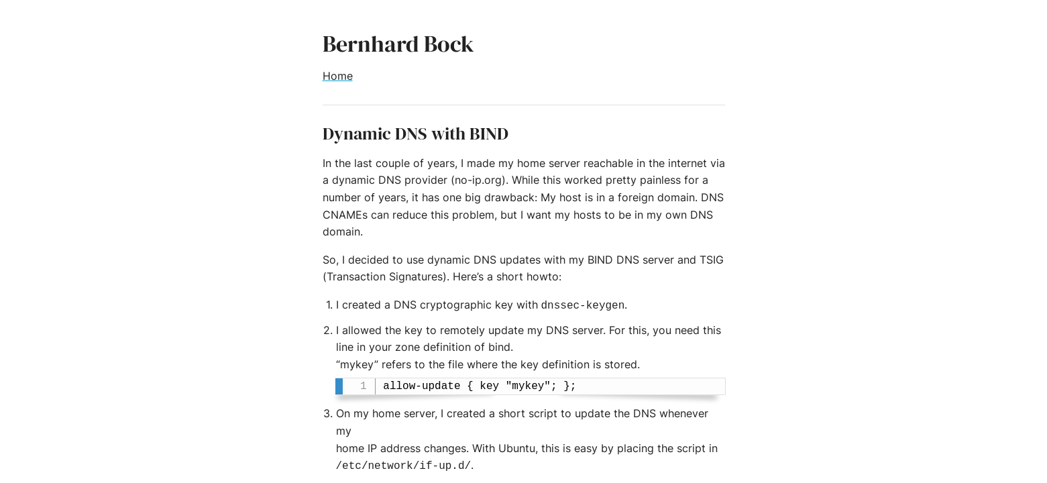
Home (338, 76)
